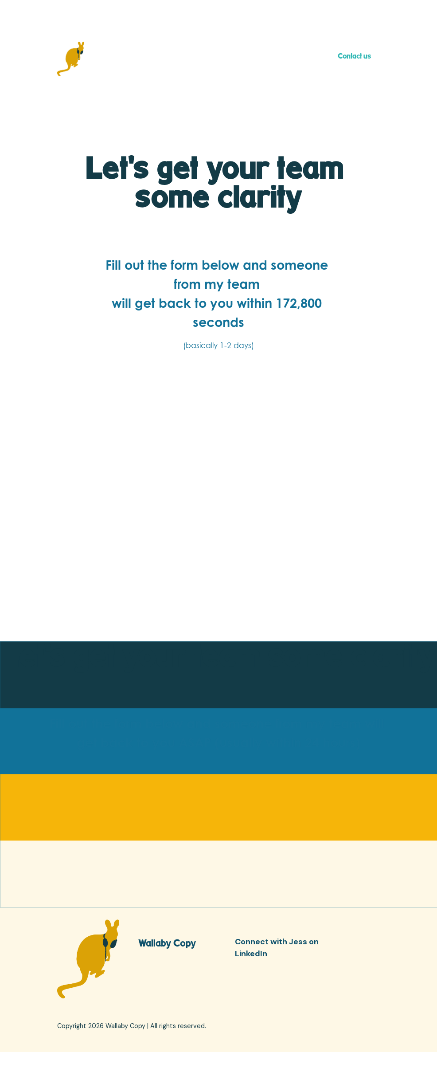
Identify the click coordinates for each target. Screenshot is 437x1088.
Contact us (354, 55)
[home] (70, 59)
